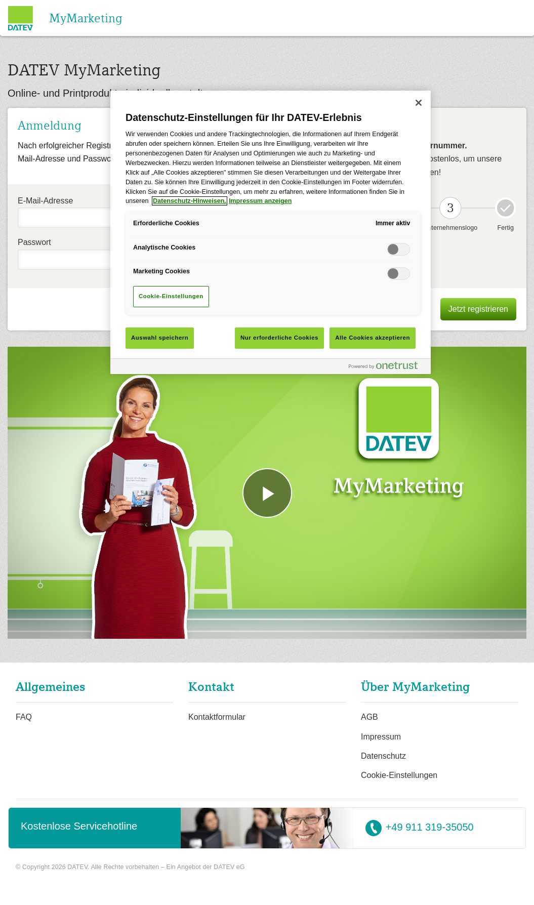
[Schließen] (418, 103)
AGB (369, 717)
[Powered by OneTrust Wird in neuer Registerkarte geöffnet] (387, 367)
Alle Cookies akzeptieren (372, 338)
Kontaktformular (216, 717)
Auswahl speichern (159, 338)
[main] (270, 232)
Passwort (34, 242)
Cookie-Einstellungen (399, 775)
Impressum (381, 736)
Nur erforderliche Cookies (279, 338)
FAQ (24, 717)
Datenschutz (383, 756)
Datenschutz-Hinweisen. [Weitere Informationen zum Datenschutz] (189, 200)
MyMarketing (85, 18)
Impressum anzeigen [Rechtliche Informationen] (260, 200)
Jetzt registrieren (478, 309)
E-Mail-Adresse (45, 200)
